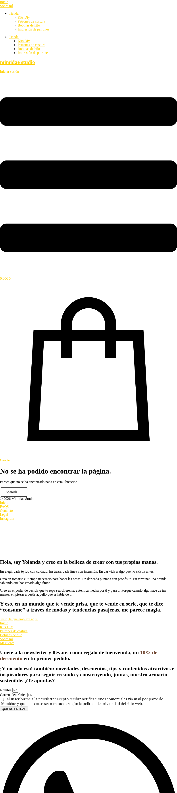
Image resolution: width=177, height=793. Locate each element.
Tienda (14, 13)
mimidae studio (17, 62)
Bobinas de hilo (29, 25)
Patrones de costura (31, 21)
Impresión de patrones (33, 29)
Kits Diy (24, 17)
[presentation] (33, 537)
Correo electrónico (13, 695)
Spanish (11, 492)
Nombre (6, 690)
